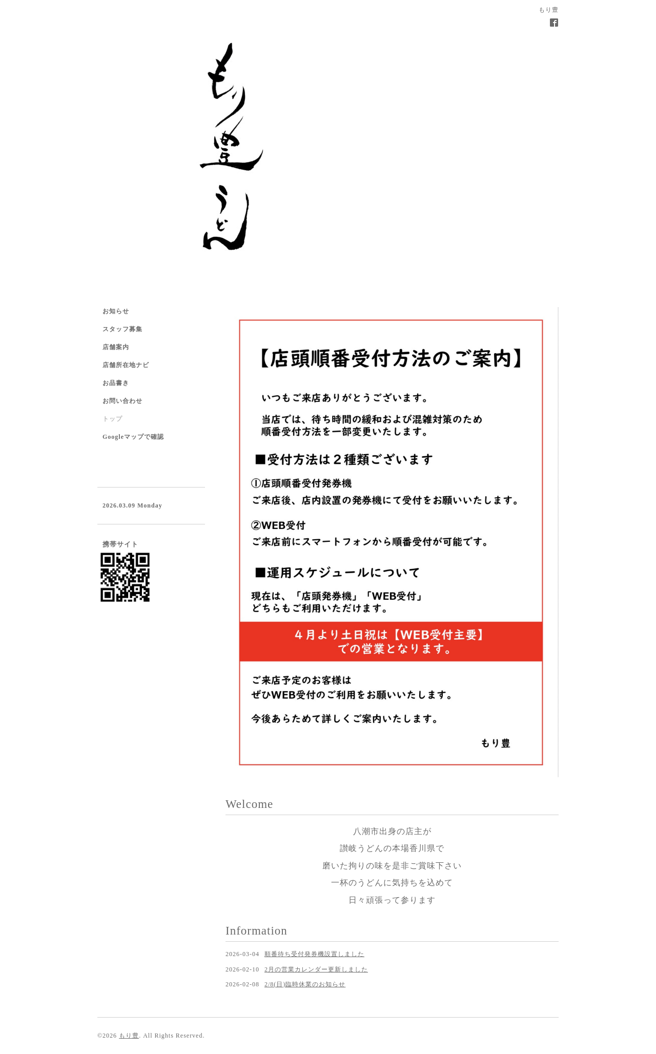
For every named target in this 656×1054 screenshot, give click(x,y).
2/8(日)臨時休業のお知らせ (304, 984)
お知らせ (115, 311)
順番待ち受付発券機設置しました (314, 954)
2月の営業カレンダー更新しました (316, 969)
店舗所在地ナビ (125, 365)
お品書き (115, 383)
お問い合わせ (122, 400)
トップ (112, 418)
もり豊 (129, 1035)
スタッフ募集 (122, 329)
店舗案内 (115, 347)
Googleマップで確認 (133, 436)
